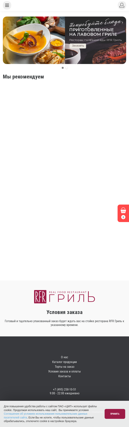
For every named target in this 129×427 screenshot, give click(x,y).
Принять (114, 414)
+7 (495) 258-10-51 (64, 389)
